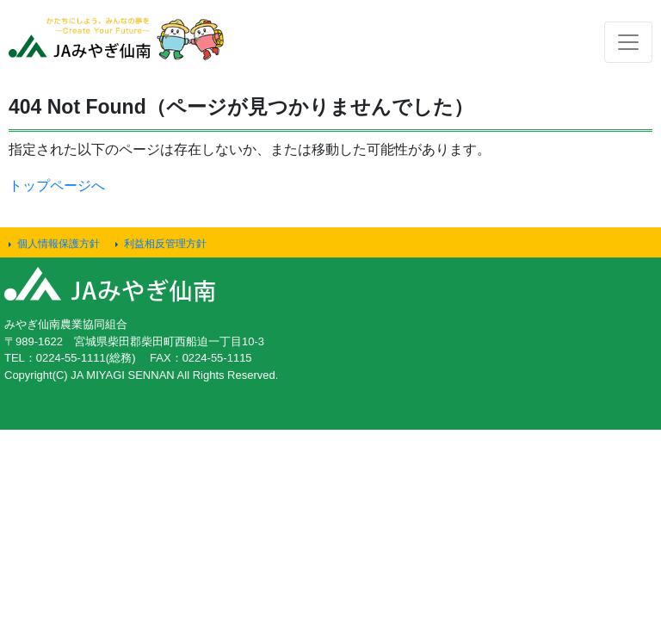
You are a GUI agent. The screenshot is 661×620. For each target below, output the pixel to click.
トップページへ (57, 185)
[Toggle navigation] (628, 42)
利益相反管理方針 (165, 244)
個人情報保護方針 (58, 244)
